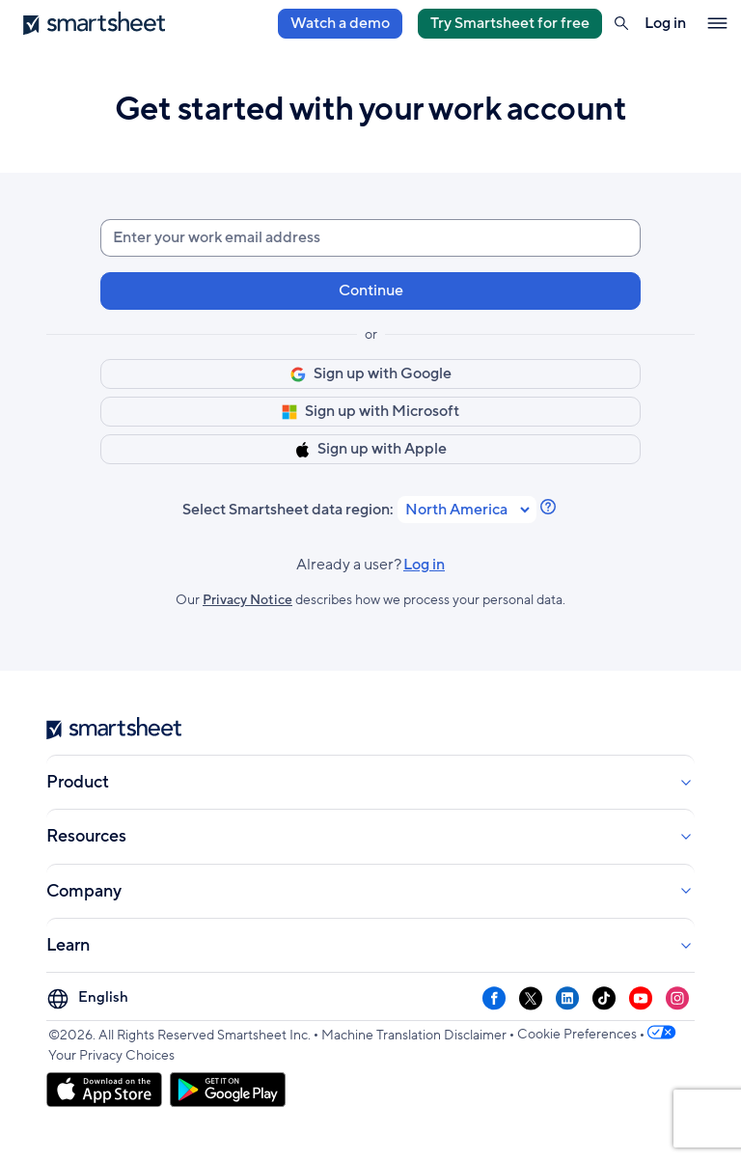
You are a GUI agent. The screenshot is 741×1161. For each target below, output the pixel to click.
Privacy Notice (247, 600)
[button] (621, 23)
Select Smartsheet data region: (288, 510)
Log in (424, 565)
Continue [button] (371, 290)
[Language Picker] (90, 998)
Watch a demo (340, 23)
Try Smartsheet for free (510, 23)
